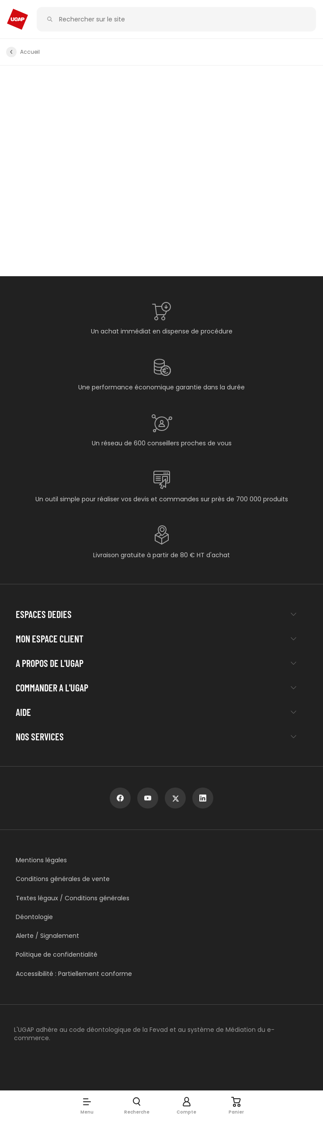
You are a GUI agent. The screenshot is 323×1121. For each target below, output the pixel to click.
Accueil (30, 52)
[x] (175, 798)
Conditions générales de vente (63, 879)
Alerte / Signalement (47, 936)
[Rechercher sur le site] (181, 19)
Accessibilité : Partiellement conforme (74, 974)
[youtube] (147, 798)
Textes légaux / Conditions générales (72, 898)
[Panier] (236, 1106)
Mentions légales (41, 860)
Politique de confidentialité (56, 955)
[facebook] (120, 798)
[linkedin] (202, 798)
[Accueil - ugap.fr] (17, 19)
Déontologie (34, 917)
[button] (87, 1106)
